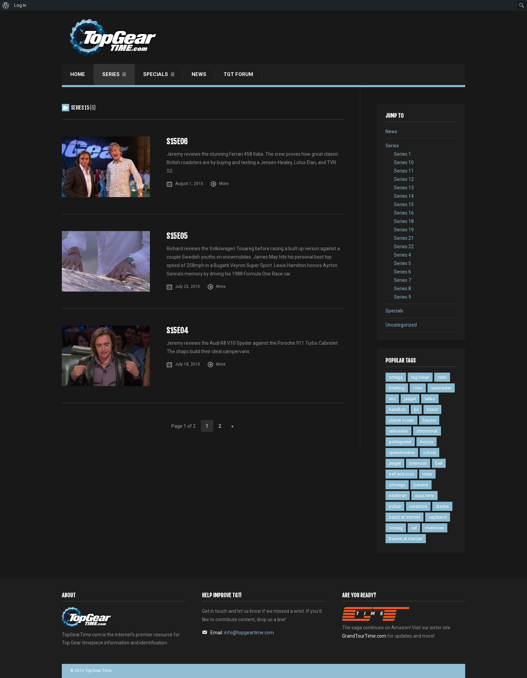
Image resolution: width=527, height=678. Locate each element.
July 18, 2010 (187, 364)
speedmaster (402, 452)
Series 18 (404, 221)
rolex (417, 387)
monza (426, 441)
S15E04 (177, 330)
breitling (397, 387)
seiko (429, 398)
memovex (434, 527)
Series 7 (402, 280)
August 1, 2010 (189, 183)
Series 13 (404, 187)
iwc (392, 398)
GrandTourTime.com (364, 636)
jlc (416, 409)
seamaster (441, 387)
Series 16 (404, 213)
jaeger (410, 398)
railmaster (398, 431)
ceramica (418, 506)
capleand (438, 517)
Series (111, 74)
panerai (421, 484)
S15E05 (177, 236)
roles (427, 474)
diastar (442, 506)
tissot (432, 409)
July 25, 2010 (187, 286)
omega (396, 377)
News (199, 74)
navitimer (397, 495)
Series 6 (402, 271)
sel (414, 527)
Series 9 (402, 297)
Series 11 (404, 171)
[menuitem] (6, 5)
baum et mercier (404, 517)
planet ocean (401, 420)
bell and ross (401, 474)
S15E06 (177, 141)
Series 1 (402, 154)
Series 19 (404, 229)
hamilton (397, 409)
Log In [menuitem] (20, 5)
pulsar (395, 506)
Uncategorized (401, 325)
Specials (155, 74)
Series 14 (404, 196)
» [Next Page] (232, 426)
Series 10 (404, 162)
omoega (397, 484)
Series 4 (402, 255)
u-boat (429, 452)
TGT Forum (238, 74)
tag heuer (420, 377)
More (224, 183)
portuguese (400, 441)
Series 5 (402, 263)
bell (438, 463)
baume (429, 420)
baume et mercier (405, 538)
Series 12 (404, 179)
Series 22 (404, 246)
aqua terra (424, 495)
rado (442, 377)
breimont (418, 463)
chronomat (427, 431)
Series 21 (404, 238)
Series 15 (404, 204)
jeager (395, 463)
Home (77, 74)
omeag (396, 527)
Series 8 (402, 288)
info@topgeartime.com (249, 632)
